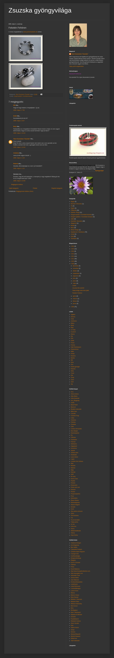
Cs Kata (73, 329)
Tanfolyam (74, 238)
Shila (72, 371)
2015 (72, 249)
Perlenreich (74, 485)
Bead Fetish (74, 405)
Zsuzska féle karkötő (78, 288)
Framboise (74, 439)
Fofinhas (73, 437)
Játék (72, 219)
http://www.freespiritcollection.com (80, 571)
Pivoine (73, 491)
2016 (72, 246)
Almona (73, 317)
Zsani (72, 379)
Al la (72, 392)
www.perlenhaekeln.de (30, 32)
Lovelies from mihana (77, 461)
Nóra (72, 362)
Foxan (72, 342)
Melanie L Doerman (76, 599)
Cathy (72, 418)
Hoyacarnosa (74, 349)
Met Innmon (74, 606)
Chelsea (73, 422)
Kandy (72, 353)
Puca (72, 496)
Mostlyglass (74, 610)
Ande (72, 319)
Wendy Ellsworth (75, 634)
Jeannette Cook (75, 575)
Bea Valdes (74, 547)
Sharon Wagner (75, 504)
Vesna (72, 528)
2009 (72, 263)
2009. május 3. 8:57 (19, 120)
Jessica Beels (75, 577)
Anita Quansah (75, 398)
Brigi (72, 327)
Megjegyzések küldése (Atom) (24, 191)
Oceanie (73, 616)
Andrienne (74, 321)
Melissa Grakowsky (76, 603)
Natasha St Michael (76, 614)
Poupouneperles (75, 494)
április (74, 296)
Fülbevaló (73, 210)
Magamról (73, 223)
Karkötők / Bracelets (76, 221)
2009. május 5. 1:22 (19, 168)
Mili (14, 105)
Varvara (73, 632)
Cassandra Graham (76, 549)
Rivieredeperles (75, 502)
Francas (73, 441)
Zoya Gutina (74, 535)
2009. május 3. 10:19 (19, 133)
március (75, 298)
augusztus (76, 276)
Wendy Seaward (75, 636)
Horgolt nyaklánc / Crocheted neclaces (82, 217)
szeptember (76, 273)
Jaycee (73, 450)
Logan (72, 459)
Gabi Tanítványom (76, 347)
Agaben (73, 314)
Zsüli (72, 382)
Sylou (72, 513)
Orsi (72, 364)
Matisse (73, 468)
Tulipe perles (74, 522)
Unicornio (73, 526)
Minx (72, 608)
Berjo (15, 126)
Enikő (15, 116)
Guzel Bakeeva (75, 569)
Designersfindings (76, 558)
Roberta (15, 163)
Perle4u (73, 483)
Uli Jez (73, 524)
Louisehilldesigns (76, 588)
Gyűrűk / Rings (75, 212)
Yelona (73, 533)
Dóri (72, 338)
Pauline (73, 481)
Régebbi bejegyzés (56, 188)
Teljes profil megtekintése (76, 66)
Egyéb (72, 208)
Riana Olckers (75, 500)
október (75, 271)
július (74, 278)
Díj (71, 206)
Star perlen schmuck (76, 511)
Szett (72, 236)
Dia (72, 336)
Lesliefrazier (74, 584)
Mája (72, 470)
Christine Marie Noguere (78, 551)
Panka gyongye (75, 366)
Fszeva (73, 345)
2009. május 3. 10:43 (19, 147)
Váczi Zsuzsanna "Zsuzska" (21, 139)
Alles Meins (74, 396)
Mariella (73, 465)
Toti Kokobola (75, 515)
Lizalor (74, 285)
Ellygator (73, 560)
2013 (72, 254)
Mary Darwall (74, 597)
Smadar (73, 507)
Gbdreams (74, 444)
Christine (73, 424)
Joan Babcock (75, 580)
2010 (72, 261)
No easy (73, 476)
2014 (72, 251)
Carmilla (73, 413)
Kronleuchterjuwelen (76, 582)
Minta (72, 227)
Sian (72, 625)
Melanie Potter (75, 601)
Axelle (72, 402)
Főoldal (35, 188)
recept (72, 234)
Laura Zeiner (74, 457)
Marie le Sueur (75, 595)
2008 (72, 306)
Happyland (74, 446)
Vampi (72, 630)
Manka (73, 358)
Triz (72, 518)
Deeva (73, 334)
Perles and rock (75, 487)
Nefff (72, 474)
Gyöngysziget (99, 170)
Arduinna (16, 153)
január (75, 303)
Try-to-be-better (75, 520)
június (74, 281)
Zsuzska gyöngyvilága (40, 10)
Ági (72, 384)
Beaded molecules (76, 409)
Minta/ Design (75, 230)
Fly (72, 435)
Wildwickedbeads (76, 531)
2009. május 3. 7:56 (19, 110)
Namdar (73, 472)
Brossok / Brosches (76, 204)
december (76, 266)
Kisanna (73, 356)
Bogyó (72, 201)
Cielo (72, 426)
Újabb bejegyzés (14, 188)
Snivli (72, 509)
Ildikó (72, 351)
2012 (72, 256)
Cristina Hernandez (76, 429)
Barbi (72, 325)
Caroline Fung (75, 415)
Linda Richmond (75, 586)
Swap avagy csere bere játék (80, 290)
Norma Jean (74, 478)
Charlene (73, 420)
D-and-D (73, 332)
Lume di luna (74, 590)
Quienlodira (74, 498)
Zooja (72, 377)
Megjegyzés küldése (17, 184)
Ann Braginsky (75, 545)
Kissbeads (74, 454)
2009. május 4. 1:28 (19, 158)
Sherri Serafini (75, 623)
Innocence (74, 448)
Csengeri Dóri (75, 554)
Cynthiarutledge (75, 556)
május (74, 283)
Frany (72, 566)
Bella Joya (74, 411)
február (75, 301)
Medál (72, 225)
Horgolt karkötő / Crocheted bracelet (23, 96)
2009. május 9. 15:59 (19, 181)
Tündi (72, 373)
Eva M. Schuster (75, 562)
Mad (72, 463)
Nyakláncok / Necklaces (77, 232)
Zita (72, 375)
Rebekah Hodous (76, 621)
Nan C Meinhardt (76, 612)
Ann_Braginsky (75, 400)
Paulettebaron (75, 619)
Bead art (73, 407)
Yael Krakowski (75, 640)
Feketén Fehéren (77, 293)
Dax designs (74, 431)
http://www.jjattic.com (77, 573)
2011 (72, 258)
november (76, 268)
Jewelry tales (74, 452)
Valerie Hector (75, 627)
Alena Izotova (75, 394)
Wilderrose (74, 638)
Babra (72, 323)
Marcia (73, 593)
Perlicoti (73, 489)
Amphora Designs (76, 543)
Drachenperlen (75, 433)
